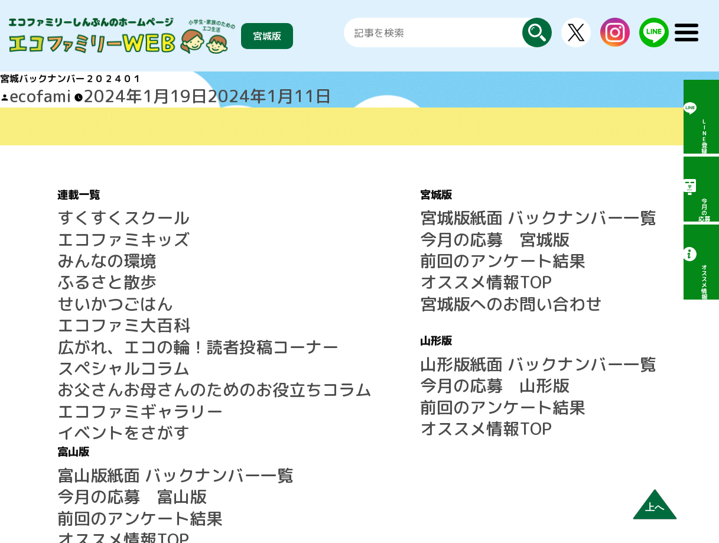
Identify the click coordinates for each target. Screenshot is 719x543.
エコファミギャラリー (104, 335)
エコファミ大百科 (95, 278)
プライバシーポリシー (569, 401)
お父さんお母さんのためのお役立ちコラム (147, 320)
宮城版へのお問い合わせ (364, 264)
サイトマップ (550, 345)
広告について (550, 373)
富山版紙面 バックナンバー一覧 (589, 207)
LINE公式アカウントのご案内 (584, 302)
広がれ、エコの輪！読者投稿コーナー (137, 292)
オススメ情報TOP (349, 249)
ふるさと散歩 (85, 249)
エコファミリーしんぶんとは (583, 316)
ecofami (27, 92)
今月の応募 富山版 (564, 221)
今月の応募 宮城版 (354, 221)
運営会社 (540, 387)
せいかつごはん (90, 264)
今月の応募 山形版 (354, 330)
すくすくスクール (95, 207)
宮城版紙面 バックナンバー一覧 (379, 207)
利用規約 (540, 359)
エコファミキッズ (95, 221)
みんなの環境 (85, 235)
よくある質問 (550, 330)
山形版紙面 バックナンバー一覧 (379, 316)
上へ (654, 507)
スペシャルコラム (95, 306)
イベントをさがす (95, 349)
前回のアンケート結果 (359, 235)
